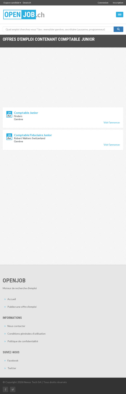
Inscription (118, 2)
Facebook (12, 360)
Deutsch (27, 2)
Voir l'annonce (112, 122)
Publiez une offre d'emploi (21, 306)
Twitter (11, 368)
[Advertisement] (63, 80)
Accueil (11, 299)
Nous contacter (16, 325)
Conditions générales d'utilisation (26, 333)
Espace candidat (12, 2)
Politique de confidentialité (22, 341)
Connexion (103, 2)
